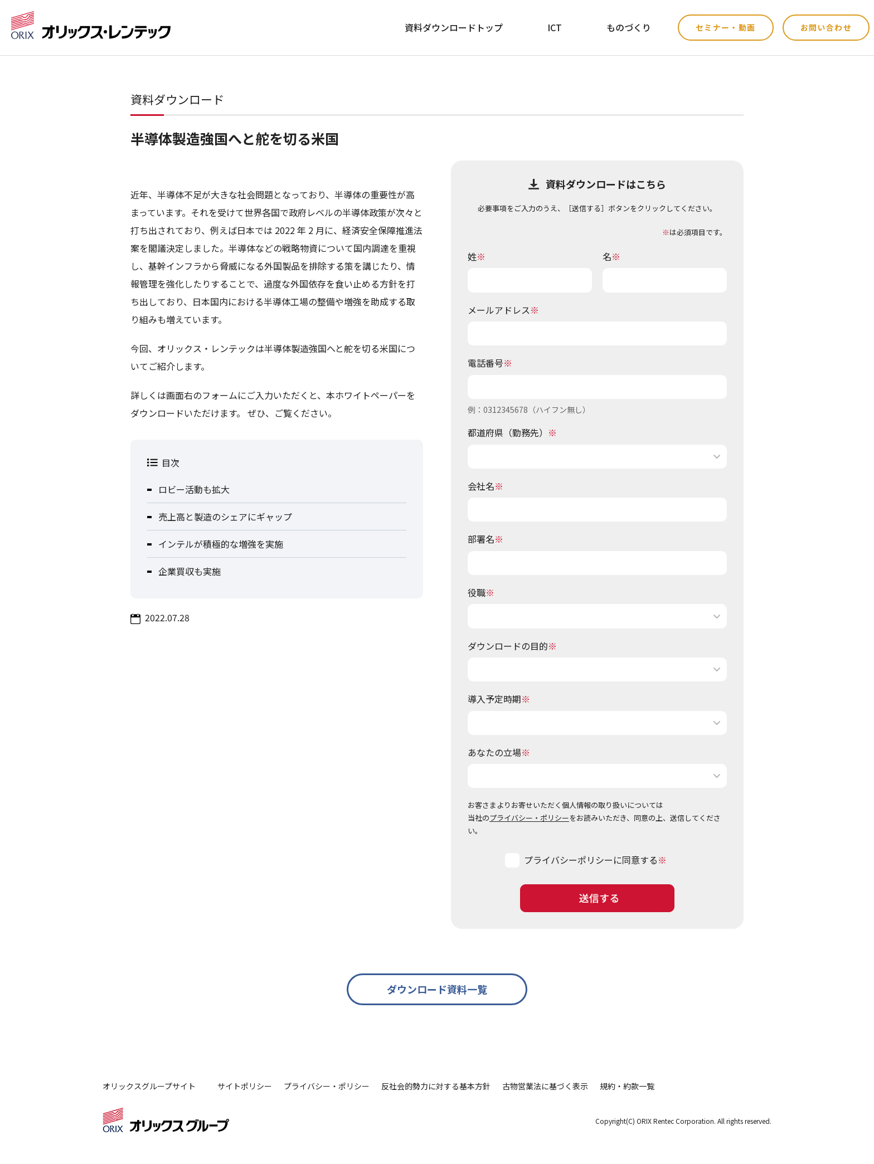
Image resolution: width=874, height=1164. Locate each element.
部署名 (485, 539)
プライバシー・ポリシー (529, 817)
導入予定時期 (499, 699)
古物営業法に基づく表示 (545, 1086)
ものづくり (628, 27)
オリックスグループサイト (149, 1086)
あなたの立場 (499, 752)
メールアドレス (503, 310)
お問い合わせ (826, 27)
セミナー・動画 (726, 27)
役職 (481, 592)
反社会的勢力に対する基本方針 (436, 1086)
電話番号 (490, 363)
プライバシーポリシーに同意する (591, 860)
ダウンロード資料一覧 (437, 989)
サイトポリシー (244, 1086)
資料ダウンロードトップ (454, 27)
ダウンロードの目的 (512, 646)
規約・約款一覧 (627, 1086)
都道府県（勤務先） (512, 432)
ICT (554, 27)
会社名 (485, 486)
